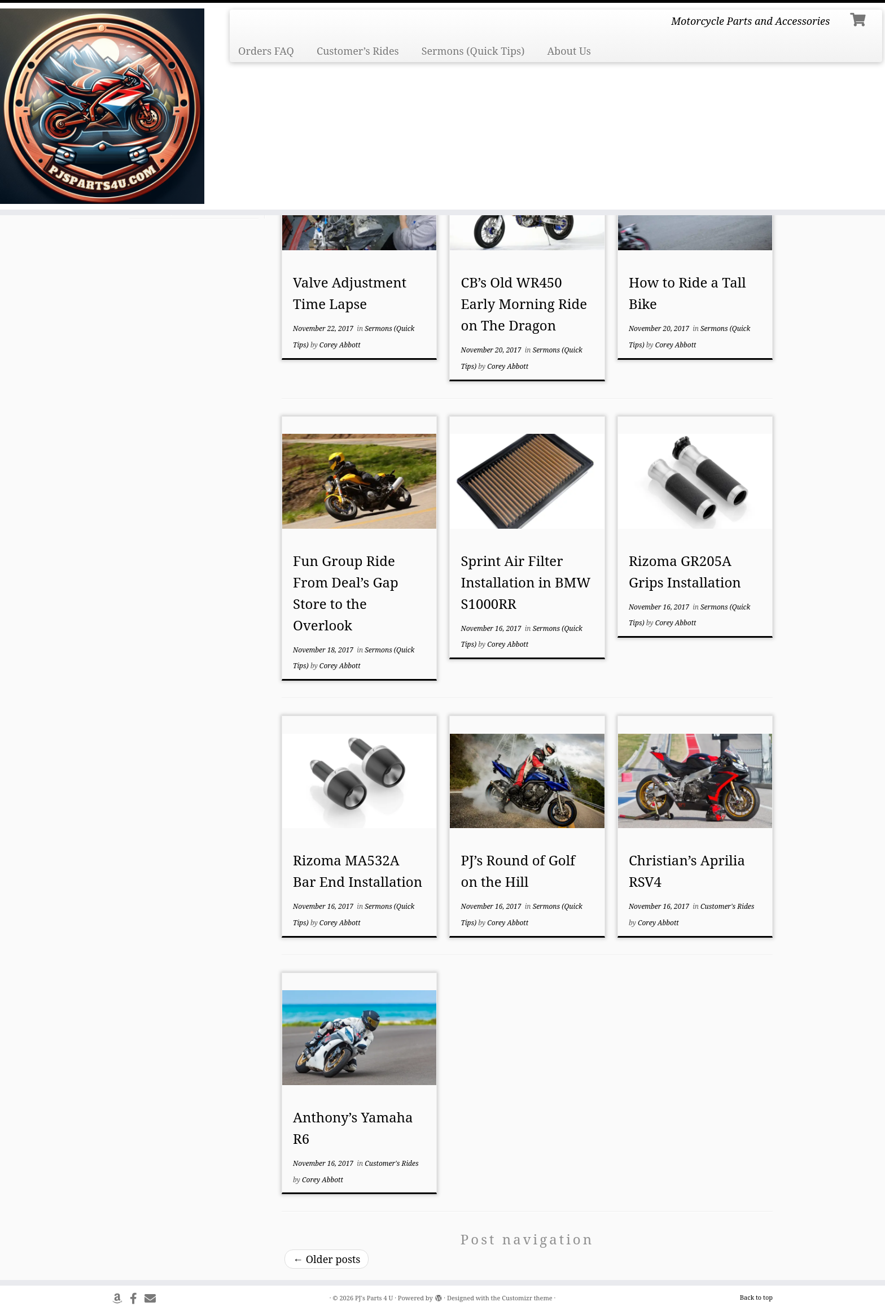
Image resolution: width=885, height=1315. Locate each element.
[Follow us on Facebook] (137, 1298)
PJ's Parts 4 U (374, 1298)
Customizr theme (527, 1298)
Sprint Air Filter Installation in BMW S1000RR (526, 582)
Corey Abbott (340, 345)
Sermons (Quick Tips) (473, 51)
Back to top (756, 1297)
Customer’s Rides (358, 51)
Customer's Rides (727, 906)
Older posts (326, 1259)
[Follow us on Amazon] (121, 1298)
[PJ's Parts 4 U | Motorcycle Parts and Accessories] (102, 106)
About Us (569, 51)
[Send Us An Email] (153, 1298)
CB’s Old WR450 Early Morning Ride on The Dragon (524, 303)
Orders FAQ (266, 51)
